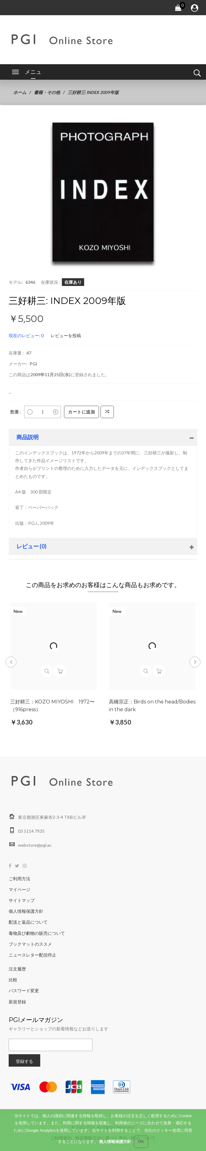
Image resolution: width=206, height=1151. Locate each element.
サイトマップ (22, 900)
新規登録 (17, 1001)
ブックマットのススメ (30, 944)
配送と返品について (28, 922)
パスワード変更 (24, 990)
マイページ (19, 889)
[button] (151, 135)
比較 (13, 979)
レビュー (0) (31, 546)
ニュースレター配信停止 (32, 954)
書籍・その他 (47, 92)
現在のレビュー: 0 (26, 335)
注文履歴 (17, 968)
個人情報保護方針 (26, 911)
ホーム (19, 92)
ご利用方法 (19, 878)
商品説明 (27, 437)
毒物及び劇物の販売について (37, 933)
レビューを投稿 (66, 335)
